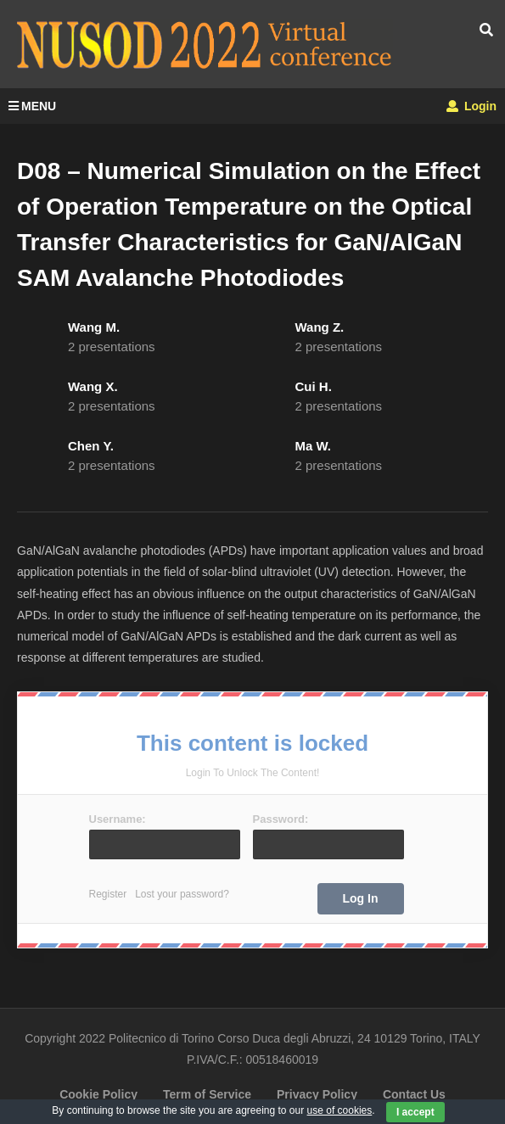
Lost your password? (182, 894)
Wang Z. (320, 327)
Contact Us (414, 1094)
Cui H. (313, 386)
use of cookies (340, 1110)
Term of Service (207, 1094)
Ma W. (313, 446)
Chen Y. (91, 446)
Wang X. (93, 386)
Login (471, 106)
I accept (415, 1112)
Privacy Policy (317, 1094)
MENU (32, 106)
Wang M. (94, 327)
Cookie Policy (98, 1094)
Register (108, 894)
